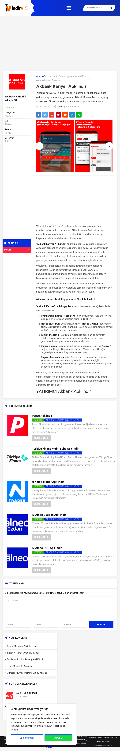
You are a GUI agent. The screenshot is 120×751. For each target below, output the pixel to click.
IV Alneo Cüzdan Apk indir (49, 514)
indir (60, 106)
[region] (41, 724)
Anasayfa (41, 76)
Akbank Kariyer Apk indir (61, 86)
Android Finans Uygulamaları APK (67, 76)
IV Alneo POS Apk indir (47, 548)
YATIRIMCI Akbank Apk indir (63, 391)
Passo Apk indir (42, 415)
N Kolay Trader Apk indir (48, 481)
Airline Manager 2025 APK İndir (22, 646)
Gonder (101, 624)
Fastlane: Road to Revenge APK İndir (25, 659)
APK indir (11, 243)
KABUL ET (58, 738)
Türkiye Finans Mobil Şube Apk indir (55, 448)
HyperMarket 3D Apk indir (20, 666)
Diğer (16, 250)
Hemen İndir (41, 438)
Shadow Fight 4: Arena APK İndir (23, 652)
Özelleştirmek (27, 738)
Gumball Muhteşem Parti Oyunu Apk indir (27, 673)
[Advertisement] (60, 43)
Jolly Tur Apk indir (26, 692)
